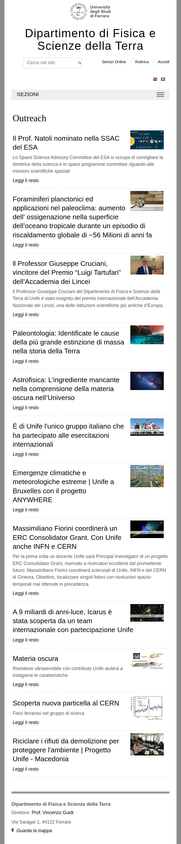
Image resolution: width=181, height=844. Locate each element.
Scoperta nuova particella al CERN (66, 703)
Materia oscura (35, 658)
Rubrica (142, 61)
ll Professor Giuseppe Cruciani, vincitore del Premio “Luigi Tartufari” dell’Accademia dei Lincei (67, 273)
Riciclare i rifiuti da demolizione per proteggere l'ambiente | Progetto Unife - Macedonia (66, 750)
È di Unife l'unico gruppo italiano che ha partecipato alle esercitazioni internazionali (68, 435)
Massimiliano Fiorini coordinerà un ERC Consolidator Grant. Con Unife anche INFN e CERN (67, 537)
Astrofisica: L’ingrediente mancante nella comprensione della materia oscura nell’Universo (66, 389)
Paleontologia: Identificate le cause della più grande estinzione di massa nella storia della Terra (68, 342)
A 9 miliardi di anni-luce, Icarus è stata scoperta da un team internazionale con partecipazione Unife (73, 621)
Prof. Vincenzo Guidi (52, 812)
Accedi (164, 61)
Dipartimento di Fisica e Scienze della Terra (90, 39)
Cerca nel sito (22, 57)
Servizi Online (114, 61)
